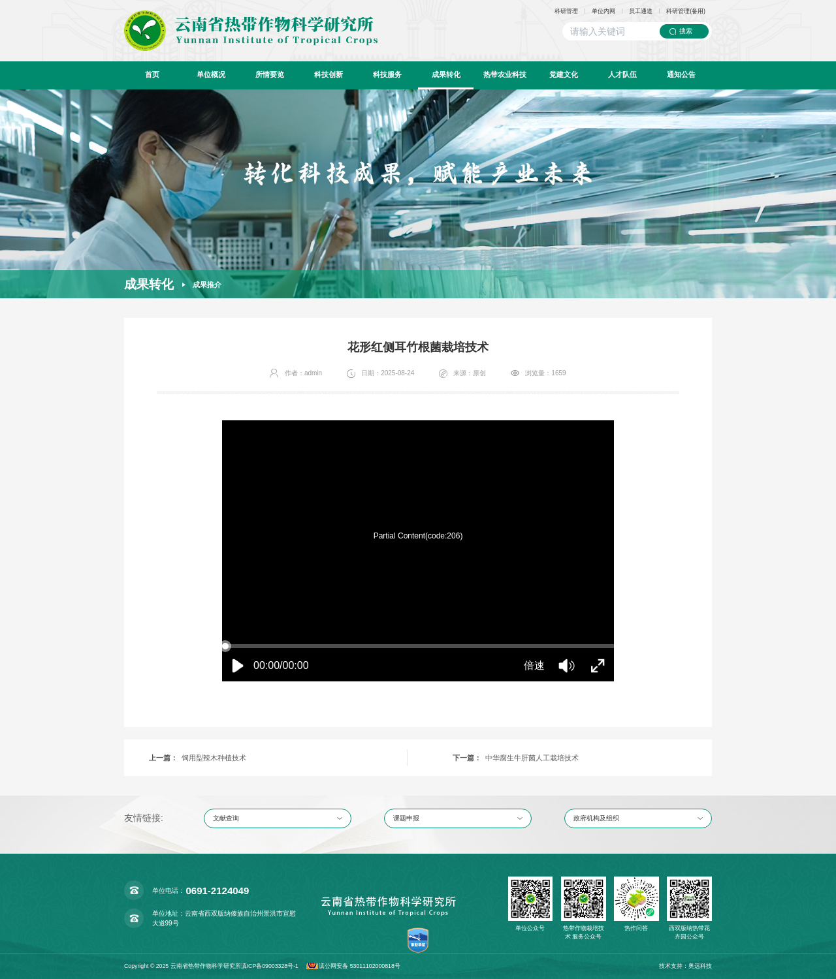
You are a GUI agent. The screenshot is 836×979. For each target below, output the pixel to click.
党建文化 (563, 74)
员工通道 (640, 11)
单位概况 (211, 74)
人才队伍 (622, 74)
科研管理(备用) (685, 11)
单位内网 (603, 11)
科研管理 (566, 11)
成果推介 (207, 284)
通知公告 (681, 74)
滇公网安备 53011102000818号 (361, 966)
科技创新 (328, 74)
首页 (152, 74)
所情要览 (269, 74)
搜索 (685, 31)
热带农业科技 (504, 74)
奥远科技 (700, 966)
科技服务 (387, 74)
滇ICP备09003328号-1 (269, 966)
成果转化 (446, 74)
